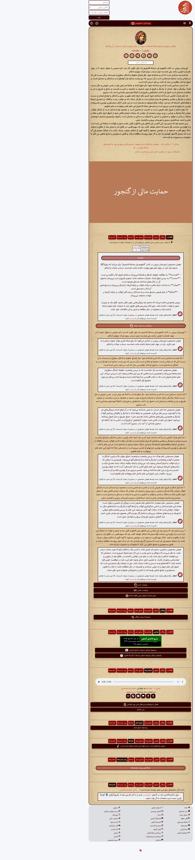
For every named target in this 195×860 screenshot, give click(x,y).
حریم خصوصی (70, 840)
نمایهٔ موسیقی (140, 822)
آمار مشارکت (71, 825)
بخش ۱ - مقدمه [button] (110, 688)
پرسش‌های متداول (69, 811)
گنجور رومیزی (114, 811)
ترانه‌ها (87, 237)
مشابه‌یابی (142, 829)
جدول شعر (141, 815)
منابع (74, 833)
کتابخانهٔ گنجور (113, 818)
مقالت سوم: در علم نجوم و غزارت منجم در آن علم (86, 46)
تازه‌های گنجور (140, 833)
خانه (144, 808)
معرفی (73, 808)
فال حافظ (142, 818)
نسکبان (116, 840)
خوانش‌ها (105, 237)
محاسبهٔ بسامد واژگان (97, 617)
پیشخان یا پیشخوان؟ (111, 836)
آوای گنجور (115, 829)
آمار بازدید (72, 829)
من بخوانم (97, 709)
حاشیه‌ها (69, 237)
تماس (73, 836)
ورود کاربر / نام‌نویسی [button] (97, 23)
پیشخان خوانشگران (112, 833)
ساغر (117, 815)
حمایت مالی (71, 818)
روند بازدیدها (78, 237)
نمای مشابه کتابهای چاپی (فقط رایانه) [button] (97, 595)
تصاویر (113, 237)
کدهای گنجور (114, 808)
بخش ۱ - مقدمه (97, 51)
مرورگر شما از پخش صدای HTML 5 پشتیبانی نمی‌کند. (97, 682)
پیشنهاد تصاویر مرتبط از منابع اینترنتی (97, 650)
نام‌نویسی (104, 795)
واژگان (119, 237)
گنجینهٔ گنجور (114, 822)
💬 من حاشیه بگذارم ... (85, 790)
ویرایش (89, 318)
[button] (146, 23)
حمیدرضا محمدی (85, 688)
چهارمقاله (114, 46)
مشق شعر (96, 237)
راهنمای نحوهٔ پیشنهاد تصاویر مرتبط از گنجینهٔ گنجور (97, 655)
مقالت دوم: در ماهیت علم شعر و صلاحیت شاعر (113, 152)
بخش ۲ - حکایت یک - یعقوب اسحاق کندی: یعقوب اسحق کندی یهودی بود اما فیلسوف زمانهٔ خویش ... (98, 146)
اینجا (91, 692)
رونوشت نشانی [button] (97, 590)
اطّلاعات (126, 237)
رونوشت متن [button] (97, 585)
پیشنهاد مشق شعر (97, 727)
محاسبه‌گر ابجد (113, 825)
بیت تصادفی (141, 811)
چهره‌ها (73, 815)
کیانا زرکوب (93, 247)
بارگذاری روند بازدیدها (97, 768)
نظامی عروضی (127, 46)
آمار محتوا (72, 822)
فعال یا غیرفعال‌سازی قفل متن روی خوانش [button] (97, 704)
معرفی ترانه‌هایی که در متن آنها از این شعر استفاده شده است (97, 746)
